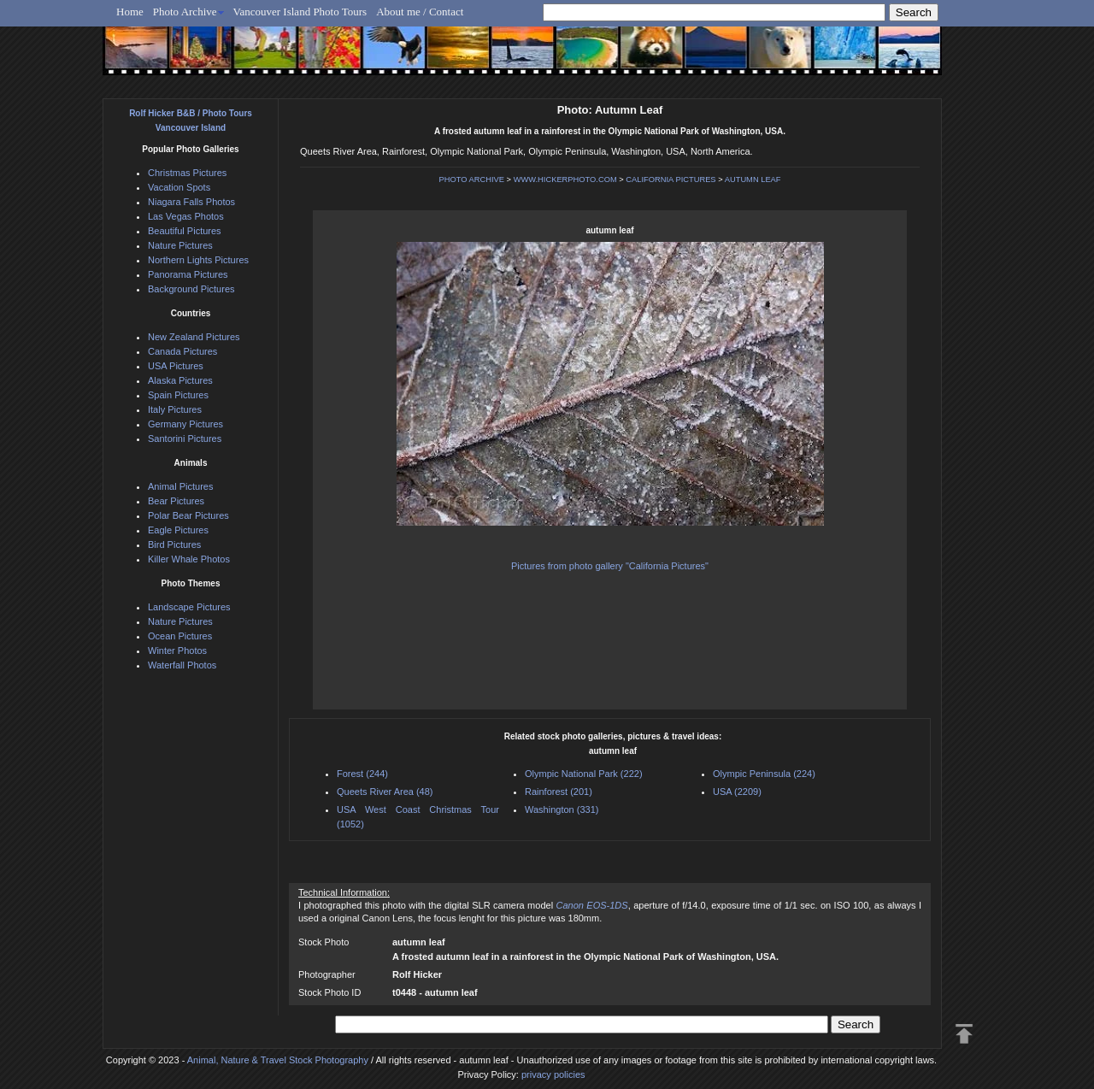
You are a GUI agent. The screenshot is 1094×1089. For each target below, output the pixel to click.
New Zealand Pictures (194, 337)
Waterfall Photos (182, 665)
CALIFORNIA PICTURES (670, 179)
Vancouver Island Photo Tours (300, 11)
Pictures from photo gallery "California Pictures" (610, 566)
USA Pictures (175, 366)
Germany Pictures (185, 424)
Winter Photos (177, 650)
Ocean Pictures (180, 636)
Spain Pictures (178, 395)
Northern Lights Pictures (198, 260)
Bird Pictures (174, 544)
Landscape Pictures (189, 607)
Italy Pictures (175, 409)
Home (130, 11)
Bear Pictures (176, 501)
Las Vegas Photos (186, 216)
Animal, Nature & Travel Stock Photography (277, 1060)
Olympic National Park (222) (584, 773)
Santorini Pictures (184, 438)
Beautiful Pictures (184, 231)
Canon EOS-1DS (592, 905)
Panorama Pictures (188, 274)
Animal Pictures (180, 486)
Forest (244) (362, 773)
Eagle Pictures (178, 530)
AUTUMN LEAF (753, 179)
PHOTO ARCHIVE (471, 179)
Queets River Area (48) (385, 791)
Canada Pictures (182, 351)
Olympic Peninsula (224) (764, 773)
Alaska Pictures (180, 380)
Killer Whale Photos (189, 559)
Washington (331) (561, 809)
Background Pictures (191, 289)
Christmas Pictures (187, 173)
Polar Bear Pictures (188, 515)
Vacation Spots (179, 187)
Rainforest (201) (558, 791)
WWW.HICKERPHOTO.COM (565, 179)
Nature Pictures (180, 245)
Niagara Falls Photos (191, 202)
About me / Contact (419, 11)
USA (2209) (737, 791)
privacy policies (553, 1074)
